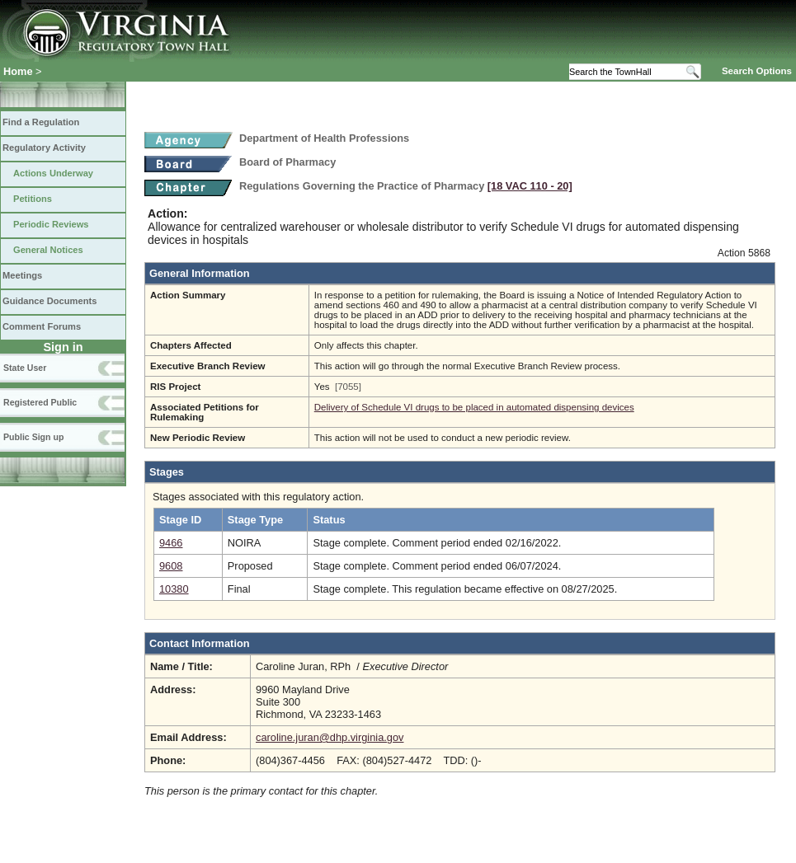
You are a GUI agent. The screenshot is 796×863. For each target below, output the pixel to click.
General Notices (48, 250)
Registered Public (40, 402)
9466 (170, 543)
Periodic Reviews (51, 224)
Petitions (32, 199)
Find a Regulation (40, 122)
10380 (174, 589)
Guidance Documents (49, 301)
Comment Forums (41, 326)
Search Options (757, 71)
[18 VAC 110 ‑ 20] (529, 186)
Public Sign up (33, 437)
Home (18, 71)
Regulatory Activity (44, 147)
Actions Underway (53, 173)
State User (24, 368)
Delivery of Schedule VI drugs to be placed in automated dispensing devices (474, 407)
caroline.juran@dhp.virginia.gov (329, 737)
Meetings (22, 275)
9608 (170, 566)
